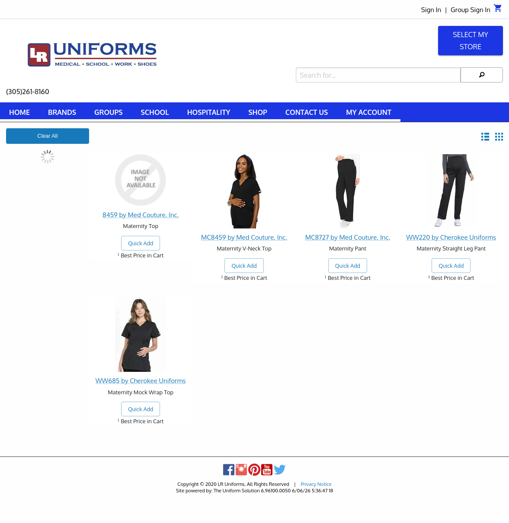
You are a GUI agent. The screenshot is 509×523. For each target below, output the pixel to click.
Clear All (47, 136)
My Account (368, 112)
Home (19, 112)
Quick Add (141, 243)
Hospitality (208, 112)
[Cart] (498, 10)
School (155, 112)
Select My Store (470, 40)
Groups (108, 112)
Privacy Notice (316, 484)
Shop (257, 112)
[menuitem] (19, 113)
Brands (62, 112)
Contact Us (306, 112)
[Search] (482, 74)
